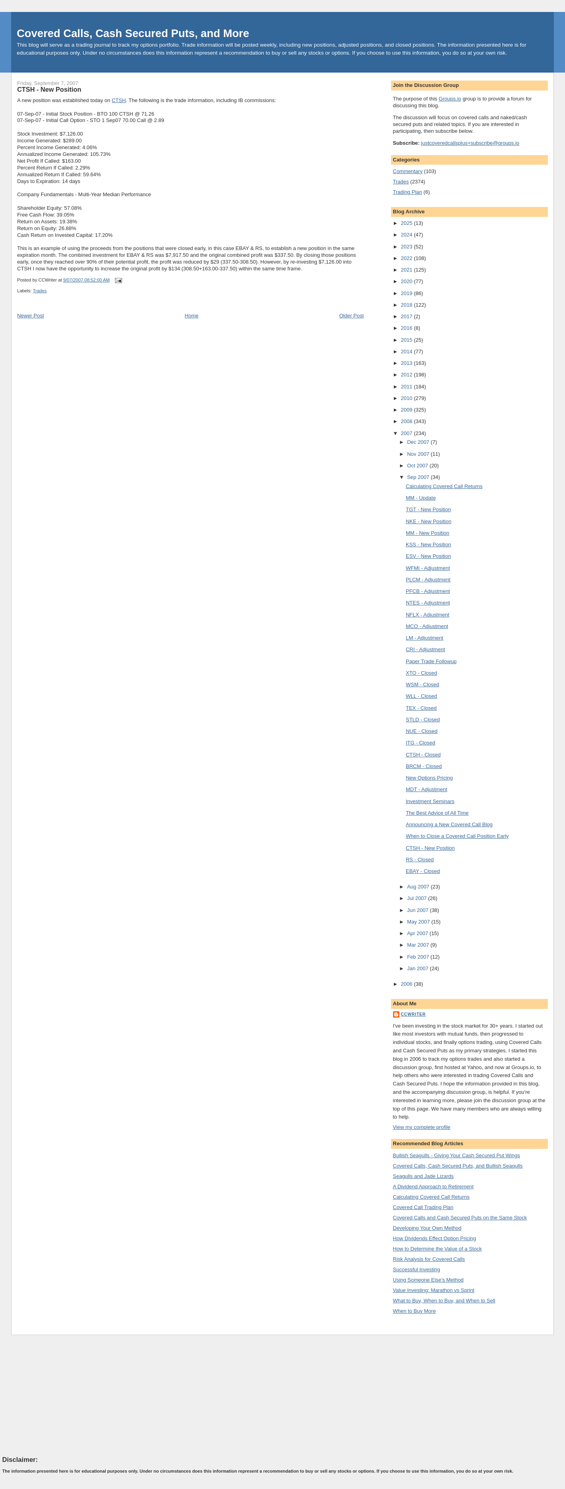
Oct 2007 (418, 466)
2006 (407, 984)
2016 (407, 328)
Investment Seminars (430, 801)
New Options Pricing (429, 778)
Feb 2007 (419, 957)
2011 (407, 387)
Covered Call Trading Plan (423, 1207)
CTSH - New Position (49, 89)
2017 (407, 316)
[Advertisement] (62, 1395)
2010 (407, 398)
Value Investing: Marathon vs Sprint (433, 1290)
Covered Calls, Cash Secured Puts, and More (133, 33)
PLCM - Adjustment (428, 580)
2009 (407, 410)
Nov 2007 (419, 454)
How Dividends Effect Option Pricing (434, 1238)
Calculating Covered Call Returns (444, 486)
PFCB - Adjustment (428, 591)
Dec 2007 (419, 442)
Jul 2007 (417, 898)
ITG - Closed (420, 743)
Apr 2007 (418, 933)
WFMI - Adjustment (428, 568)
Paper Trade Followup (431, 661)
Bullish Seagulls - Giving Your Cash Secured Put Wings (456, 1155)
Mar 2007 (419, 945)
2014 (407, 352)
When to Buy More (414, 1311)
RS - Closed (420, 860)
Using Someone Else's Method (428, 1280)
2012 (407, 375)
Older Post (351, 316)
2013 (407, 363)
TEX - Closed (421, 708)
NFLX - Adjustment (427, 615)
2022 (407, 258)
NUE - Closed (421, 731)
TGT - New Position (428, 509)
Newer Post (30, 316)
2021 (407, 270)
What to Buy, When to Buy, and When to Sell (444, 1301)
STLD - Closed (423, 720)
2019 (407, 293)
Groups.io (450, 99)
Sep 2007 (419, 477)
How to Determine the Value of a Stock (437, 1249)
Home (192, 316)
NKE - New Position (428, 521)
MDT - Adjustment (426, 789)
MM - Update (421, 498)
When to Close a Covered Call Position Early (457, 836)
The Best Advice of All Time (437, 813)
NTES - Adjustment (428, 603)
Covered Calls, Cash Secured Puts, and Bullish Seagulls (458, 1166)
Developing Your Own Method (427, 1228)
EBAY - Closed (423, 871)
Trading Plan (407, 192)
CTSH (119, 100)
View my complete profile (421, 1127)
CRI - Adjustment (425, 649)
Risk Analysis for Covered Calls (429, 1259)
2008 (407, 421)
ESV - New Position (428, 556)
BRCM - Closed (424, 766)
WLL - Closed (421, 696)
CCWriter (413, 1014)
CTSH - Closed (423, 755)
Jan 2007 (418, 968)
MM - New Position (427, 533)
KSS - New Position (428, 545)
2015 (407, 340)
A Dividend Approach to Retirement (433, 1187)
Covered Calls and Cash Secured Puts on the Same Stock (460, 1218)
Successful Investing (417, 1269)
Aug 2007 (419, 887)
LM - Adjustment (424, 638)
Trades (40, 290)
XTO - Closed (421, 673)
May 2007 (419, 922)
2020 (407, 281)
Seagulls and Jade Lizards (423, 1176)
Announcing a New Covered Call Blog (449, 824)
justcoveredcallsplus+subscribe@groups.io (470, 143)
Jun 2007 (418, 910)
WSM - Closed (422, 684)
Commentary (408, 171)
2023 (407, 247)
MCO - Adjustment (427, 626)
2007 (407, 433)
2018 (407, 305)
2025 (407, 223)
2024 (407, 235)
